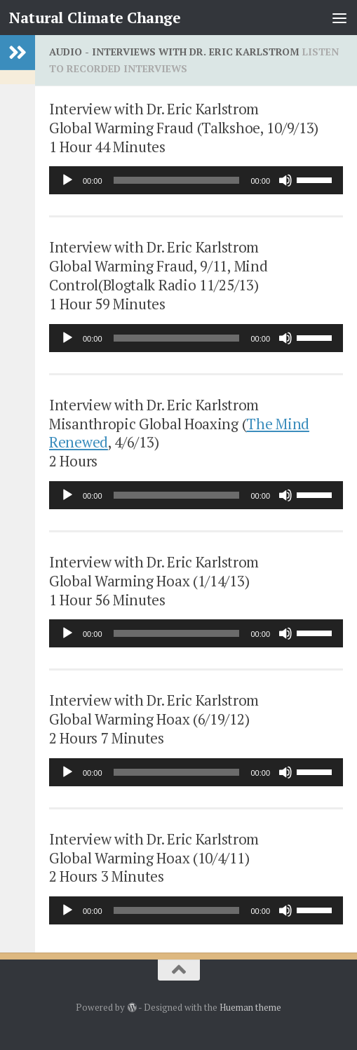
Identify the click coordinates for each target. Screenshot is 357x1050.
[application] (196, 180)
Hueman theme (250, 1007)
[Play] (67, 180)
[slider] (177, 180)
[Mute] (285, 180)
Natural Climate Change (94, 17)
